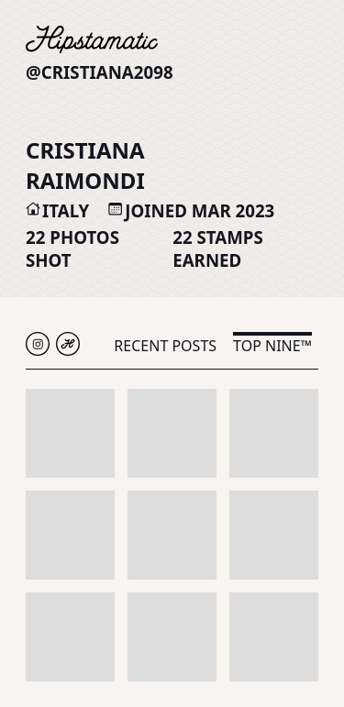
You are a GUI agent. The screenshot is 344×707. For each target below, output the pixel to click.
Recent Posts (165, 346)
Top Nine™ (272, 346)
